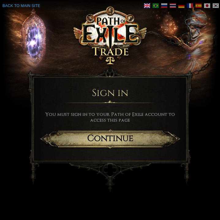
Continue (110, 139)
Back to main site (21, 5)
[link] (155, 5)
